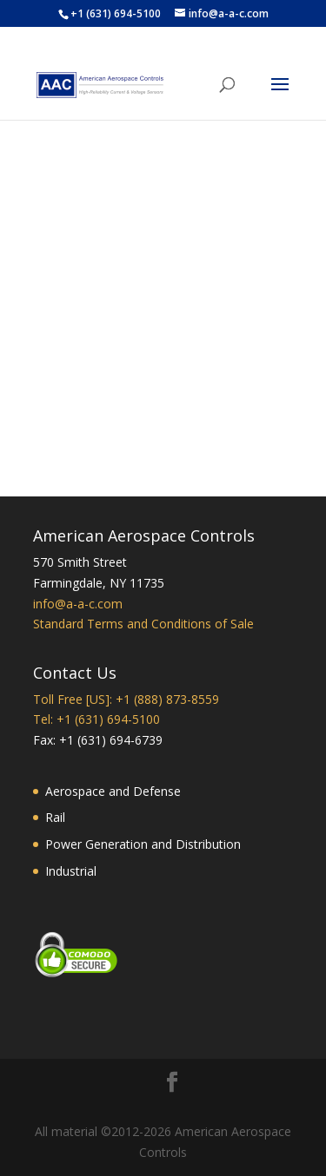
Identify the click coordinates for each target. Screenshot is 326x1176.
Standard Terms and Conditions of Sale (143, 623)
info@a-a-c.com (78, 603)
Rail (55, 817)
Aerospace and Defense (113, 791)
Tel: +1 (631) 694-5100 (96, 719)
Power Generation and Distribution (143, 844)
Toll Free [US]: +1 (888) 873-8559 (126, 699)
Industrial (70, 871)
